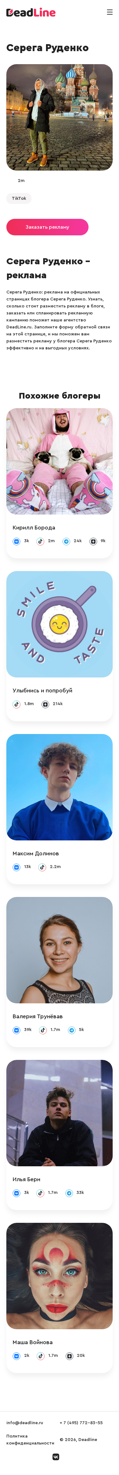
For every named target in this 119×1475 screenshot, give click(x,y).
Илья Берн (26, 1179)
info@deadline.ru (24, 1423)
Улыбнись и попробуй (42, 690)
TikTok (19, 198)
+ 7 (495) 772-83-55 (81, 1423)
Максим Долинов (36, 853)
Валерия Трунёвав (38, 1016)
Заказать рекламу (47, 227)
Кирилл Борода (34, 527)
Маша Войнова (33, 1342)
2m (21, 180)
